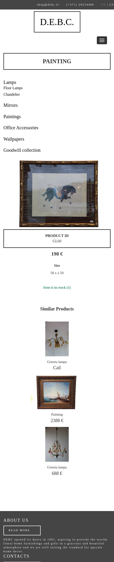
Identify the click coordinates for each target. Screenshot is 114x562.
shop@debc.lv (48, 4)
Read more (19, 530)
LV (111, 4)
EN (103, 4)
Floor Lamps (13, 88)
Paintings (12, 116)
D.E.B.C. (57, 22)
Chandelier (11, 94)
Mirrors (10, 105)
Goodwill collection (21, 150)
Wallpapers (13, 139)
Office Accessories (20, 127)
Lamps (9, 82)
